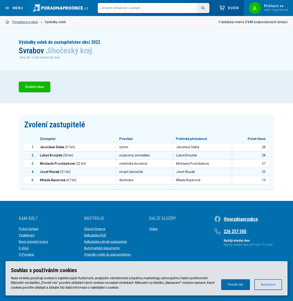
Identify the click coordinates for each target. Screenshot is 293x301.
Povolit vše (235, 284)
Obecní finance (95, 229)
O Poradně (26, 254)
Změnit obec (34, 87)
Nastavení (268, 284)
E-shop (24, 248)
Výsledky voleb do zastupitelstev (107, 254)
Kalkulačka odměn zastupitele (105, 242)
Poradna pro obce (21, 22)
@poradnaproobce (241, 219)
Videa (153, 229)
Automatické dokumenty (102, 248)
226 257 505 (235, 231)
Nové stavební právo (33, 242)
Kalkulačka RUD (95, 235)
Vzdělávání (27, 235)
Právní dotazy (29, 229)
